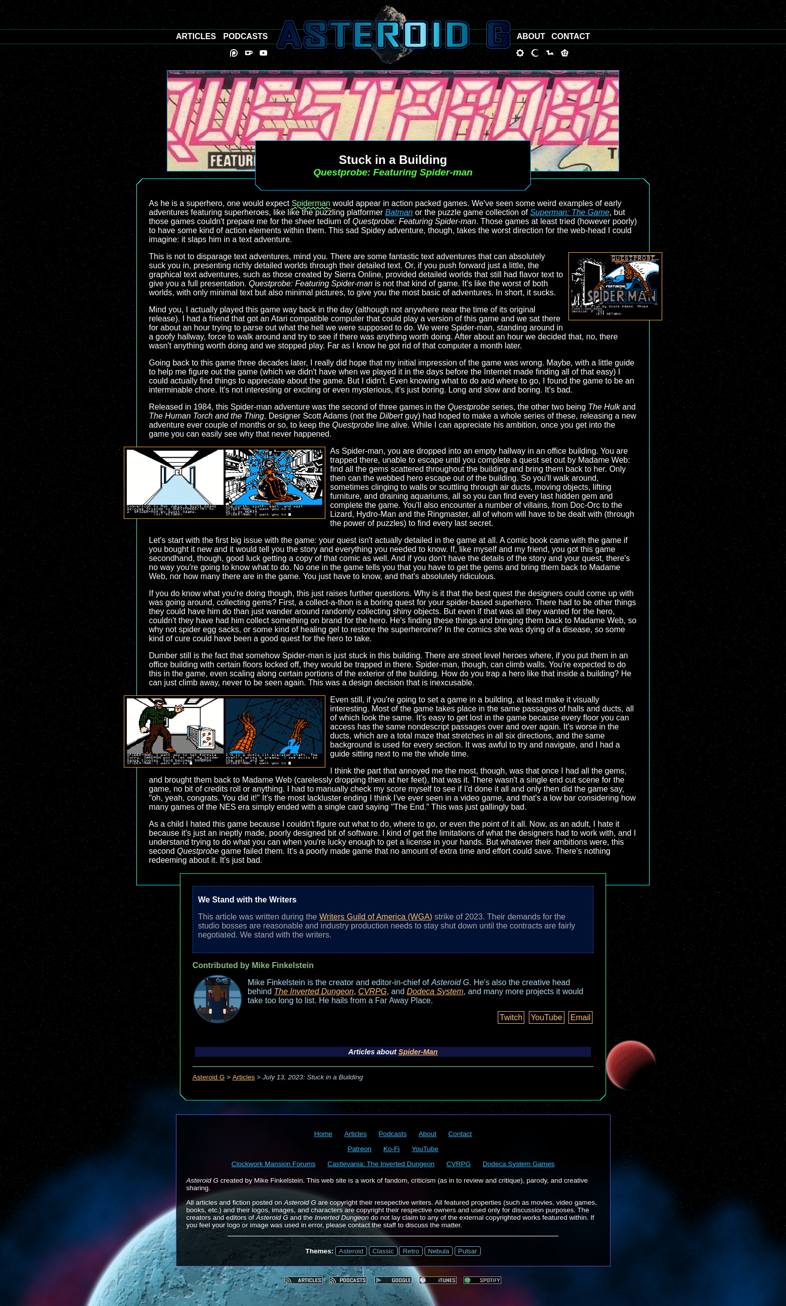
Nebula (438, 1251)
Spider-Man (418, 1052)
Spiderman (311, 203)
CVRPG (372, 991)
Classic (383, 1251)
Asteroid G (208, 1077)
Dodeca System (435, 991)
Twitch (511, 1017)
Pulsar (467, 1251)
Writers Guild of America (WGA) (376, 916)
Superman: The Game (569, 212)
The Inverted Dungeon (314, 991)
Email (580, 1017)
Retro (411, 1251)
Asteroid (351, 1251)
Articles (244, 1077)
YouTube (546, 1017)
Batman (399, 212)
